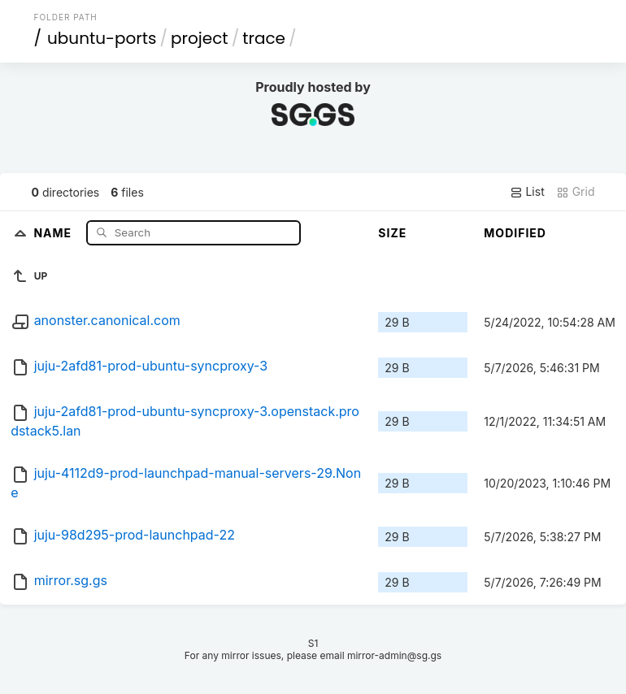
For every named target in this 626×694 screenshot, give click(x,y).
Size (392, 233)
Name (54, 232)
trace (263, 38)
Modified (515, 233)
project (199, 38)
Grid (575, 191)
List (527, 191)
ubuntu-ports (102, 38)
